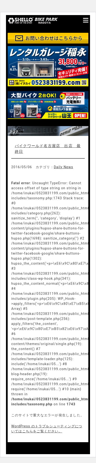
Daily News (63, 167)
